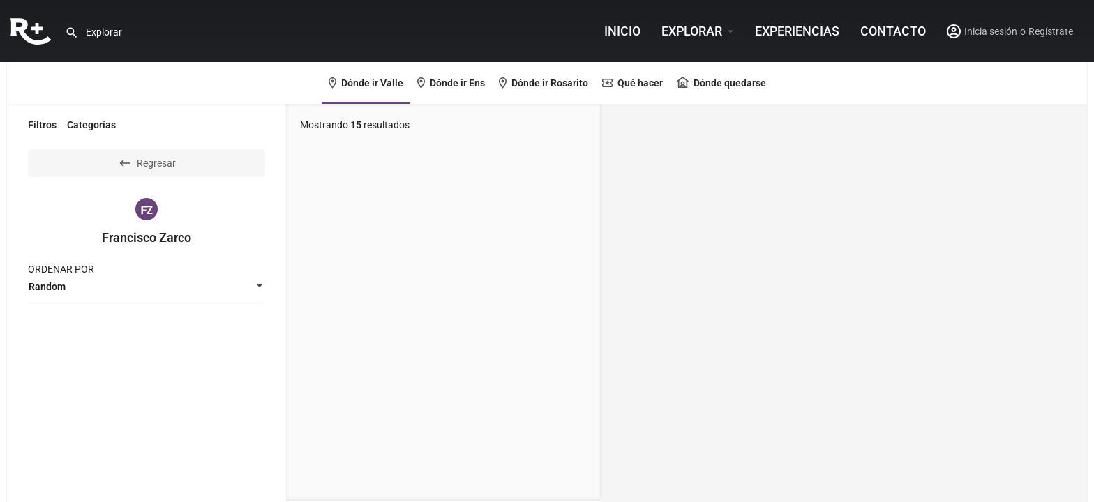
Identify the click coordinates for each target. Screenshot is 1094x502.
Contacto (893, 31)
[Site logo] (32, 30)
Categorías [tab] (91, 124)
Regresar (147, 163)
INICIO (622, 31)
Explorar (691, 31)
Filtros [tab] (42, 124)
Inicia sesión (990, 31)
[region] (843, 303)
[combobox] (146, 286)
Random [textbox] (47, 286)
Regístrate (1050, 31)
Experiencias (797, 31)
